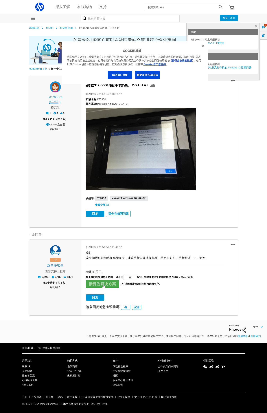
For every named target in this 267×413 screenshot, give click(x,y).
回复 (95, 214)
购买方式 (72, 360)
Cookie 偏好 (123, 396)
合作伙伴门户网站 (168, 366)
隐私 (60, 396)
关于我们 (27, 360)
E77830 (101, 198)
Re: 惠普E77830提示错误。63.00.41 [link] (99, 28)
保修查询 (118, 384)
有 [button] (125, 307)
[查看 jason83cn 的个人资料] (55, 97)
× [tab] (256, 26)
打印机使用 (66, 28)
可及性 (50, 396)
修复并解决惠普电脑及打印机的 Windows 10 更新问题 (221, 67)
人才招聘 (27, 370)
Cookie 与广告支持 (154, 64)
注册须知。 (257, 335)
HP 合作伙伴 (165, 360)
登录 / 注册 (229, 18)
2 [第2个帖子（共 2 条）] (46, 282)
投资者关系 (28, 375)
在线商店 (72, 366)
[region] (135, 62)
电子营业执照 (169, 396)
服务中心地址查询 (123, 379)
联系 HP (26, 366)
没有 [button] (137, 307)
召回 (24, 396)
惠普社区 (34, 28)
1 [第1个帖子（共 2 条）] (46, 119)
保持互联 (208, 360)
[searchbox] (180, 7)
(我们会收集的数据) (182, 60)
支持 (115, 360)
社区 (115, 375)
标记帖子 (55, 129)
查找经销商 (73, 375)
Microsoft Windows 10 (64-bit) (129, 198)
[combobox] (130, 18)
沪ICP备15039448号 (145, 396)
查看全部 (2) (102, 204)
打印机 (50, 28)
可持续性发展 (29, 379)
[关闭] (203, 46)
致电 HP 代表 (74, 370)
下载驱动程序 (120, 366)
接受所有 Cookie (147, 75)
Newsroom (27, 384)
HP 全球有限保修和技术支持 (97, 396)
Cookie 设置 (120, 75)
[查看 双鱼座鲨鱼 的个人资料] (55, 265)
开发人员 (163, 370)
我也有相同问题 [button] (118, 214)
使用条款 (243, 335)
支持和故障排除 (122, 370)
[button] (233, 80)
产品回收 (36, 396)
